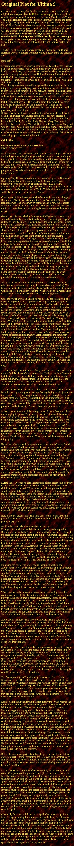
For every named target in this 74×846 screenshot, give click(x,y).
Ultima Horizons (40, 14)
